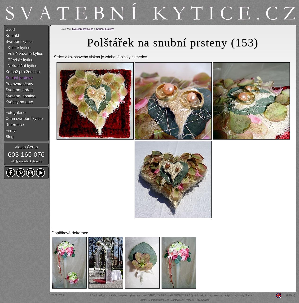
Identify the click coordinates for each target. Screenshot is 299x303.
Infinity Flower (244, 295)
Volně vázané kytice (24, 53)
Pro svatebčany (19, 84)
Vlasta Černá (26, 147)
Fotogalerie (15, 112)
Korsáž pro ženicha (22, 72)
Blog (9, 137)
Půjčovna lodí (203, 300)
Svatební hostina (20, 96)
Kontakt (12, 35)
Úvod (10, 29)
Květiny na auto (19, 102)
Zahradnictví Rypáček (182, 300)
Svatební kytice (19, 41)
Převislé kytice (19, 60)
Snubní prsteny (105, 28)
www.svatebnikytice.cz (224, 295)
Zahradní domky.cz (159, 300)
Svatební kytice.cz (82, 28)
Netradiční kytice (21, 65)
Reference (14, 124)
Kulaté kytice (18, 47)
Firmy (10, 130)
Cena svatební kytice (24, 118)
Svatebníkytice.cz (101, 295)
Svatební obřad (19, 90)
